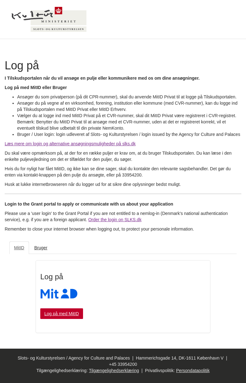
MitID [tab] (19, 247)
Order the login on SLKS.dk (114, 219)
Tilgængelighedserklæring (114, 370)
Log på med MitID (61, 313)
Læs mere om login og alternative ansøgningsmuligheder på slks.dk (70, 143)
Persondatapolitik (192, 370)
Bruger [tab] (40, 247)
